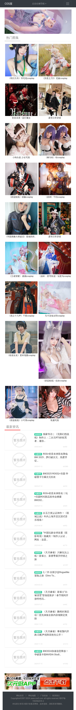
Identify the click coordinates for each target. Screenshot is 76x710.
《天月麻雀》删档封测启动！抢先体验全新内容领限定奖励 (51, 615)
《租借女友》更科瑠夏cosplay (21, 355)
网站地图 (32, 695)
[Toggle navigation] (67, 3)
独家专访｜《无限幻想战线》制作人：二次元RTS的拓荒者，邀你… (51, 437)
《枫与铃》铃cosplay (55, 157)
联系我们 (56, 695)
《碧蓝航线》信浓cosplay (55, 380)
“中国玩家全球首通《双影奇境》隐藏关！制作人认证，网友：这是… (50, 536)
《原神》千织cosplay (55, 197)
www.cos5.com (37, 698)
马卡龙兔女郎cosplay (55, 316)
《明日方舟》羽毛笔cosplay (21, 78)
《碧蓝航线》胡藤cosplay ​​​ (21, 197)
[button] (10, 21)
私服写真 (55, 420)
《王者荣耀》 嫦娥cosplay (21, 276)
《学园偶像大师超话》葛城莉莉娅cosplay (24, 236)
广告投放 (44, 695)
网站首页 (20, 695)
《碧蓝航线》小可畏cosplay (21, 420)
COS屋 (8, 3)
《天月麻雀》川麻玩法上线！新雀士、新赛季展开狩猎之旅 (51, 556)
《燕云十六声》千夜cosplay (21, 316)
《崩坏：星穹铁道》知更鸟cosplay (55, 276)
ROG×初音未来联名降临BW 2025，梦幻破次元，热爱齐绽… (51, 457)
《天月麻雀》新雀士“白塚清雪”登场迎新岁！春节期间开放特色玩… (51, 595)
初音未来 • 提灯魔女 (21, 118)
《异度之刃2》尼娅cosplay (54, 78)
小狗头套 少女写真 (21, 157)
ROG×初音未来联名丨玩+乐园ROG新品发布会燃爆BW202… (51, 497)
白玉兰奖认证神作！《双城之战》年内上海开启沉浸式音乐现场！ (51, 516)
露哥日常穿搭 (54, 118)
